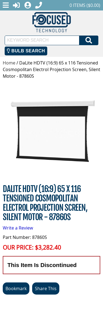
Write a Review (18, 228)
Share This (46, 288)
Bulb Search (26, 50)
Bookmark (16, 288)
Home (9, 63)
